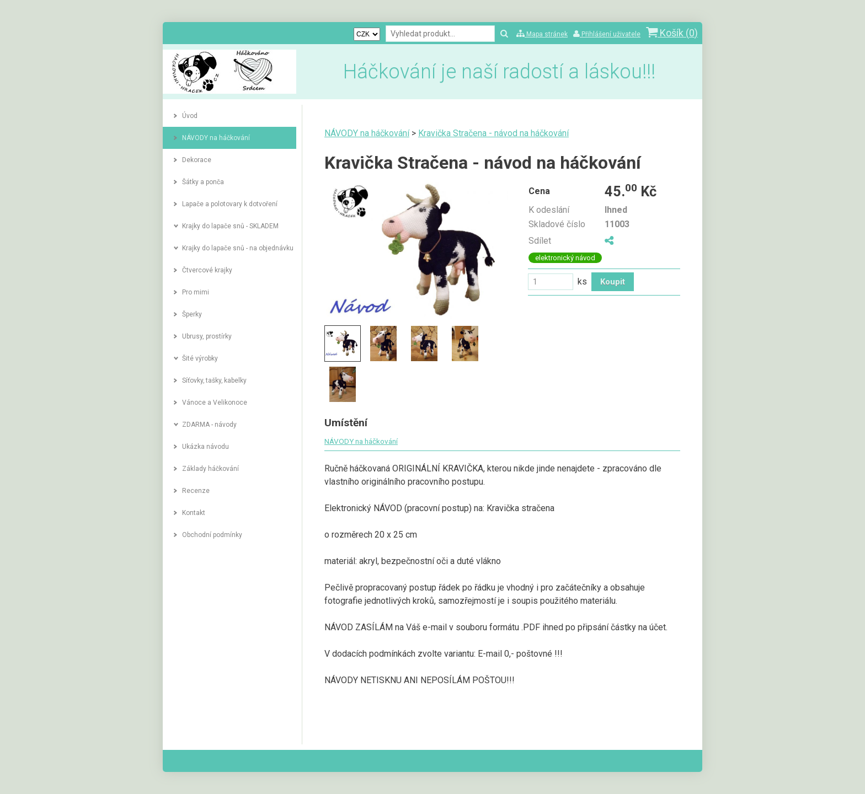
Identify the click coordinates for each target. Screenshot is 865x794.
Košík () (672, 32)
